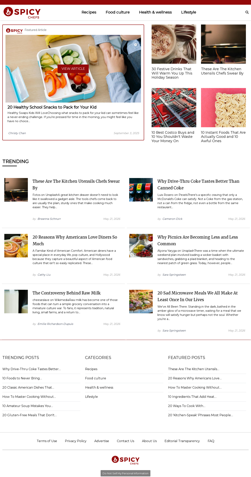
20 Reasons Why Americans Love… (195, 378)
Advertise (101, 441)
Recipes (89, 12)
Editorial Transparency (182, 441)
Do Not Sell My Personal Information (125, 473)
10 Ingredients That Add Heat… (192, 397)
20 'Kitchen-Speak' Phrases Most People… (200, 415)
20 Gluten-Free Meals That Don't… (29, 415)
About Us (149, 441)
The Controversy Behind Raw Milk (67, 293)
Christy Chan (17, 133)
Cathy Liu (43, 274)
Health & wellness (155, 12)
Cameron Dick (172, 219)
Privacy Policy (75, 441)
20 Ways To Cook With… (186, 406)
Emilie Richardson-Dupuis (55, 324)
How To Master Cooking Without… (29, 397)
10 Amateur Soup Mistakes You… (27, 406)
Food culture (118, 12)
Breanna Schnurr (49, 219)
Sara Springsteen (174, 274)
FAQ (211, 441)
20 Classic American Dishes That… (28, 387)
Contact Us (125, 441)
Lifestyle (188, 12)
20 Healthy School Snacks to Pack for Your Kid (51, 107)
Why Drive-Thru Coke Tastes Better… (31, 369)
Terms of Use (47, 441)
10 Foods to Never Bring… (22, 378)
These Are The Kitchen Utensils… (193, 369)
